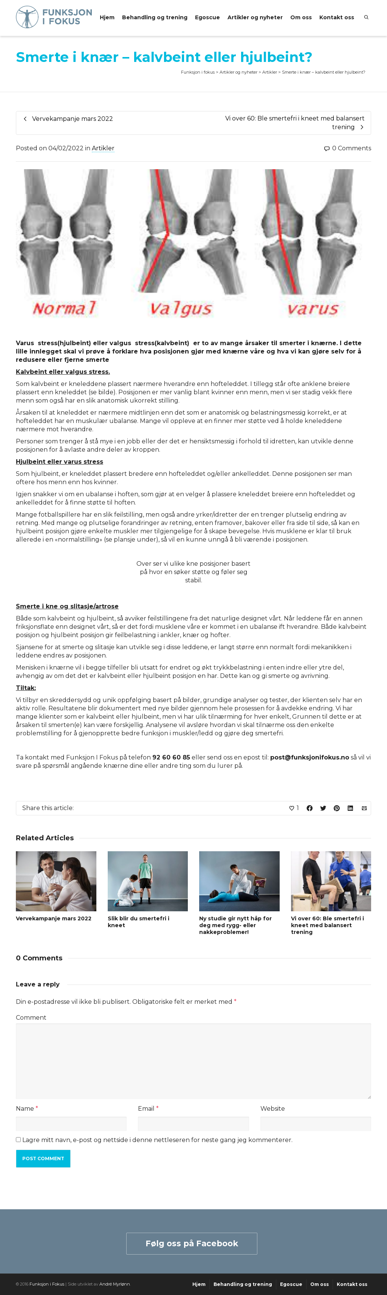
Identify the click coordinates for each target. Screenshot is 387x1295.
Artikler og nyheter (255, 17)
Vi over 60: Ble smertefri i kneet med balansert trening (327, 925)
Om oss (301, 17)
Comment (31, 1017)
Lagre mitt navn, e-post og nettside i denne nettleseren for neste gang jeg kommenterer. (157, 1140)
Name (25, 1108)
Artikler (103, 148)
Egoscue (207, 17)
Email (146, 1108)
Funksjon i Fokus (46, 1284)
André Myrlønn (114, 1284)
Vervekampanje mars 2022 (53, 918)
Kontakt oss (336, 17)
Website (272, 1108)
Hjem (107, 17)
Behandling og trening (154, 17)
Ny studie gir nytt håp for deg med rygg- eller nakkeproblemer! (235, 925)
